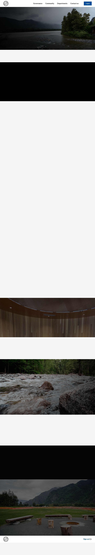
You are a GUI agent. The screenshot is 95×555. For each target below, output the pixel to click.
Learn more (21, 36)
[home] (5, 3)
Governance (37, 3)
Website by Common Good (33, 477)
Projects (50, 458)
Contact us (74, 3)
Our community (46, 401)
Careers (65, 461)
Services (8, 36)
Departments (62, 3)
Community (49, 3)
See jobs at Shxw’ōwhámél (73, 348)
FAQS (33, 455)
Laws (49, 455)
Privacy (80, 453)
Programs (65, 458)
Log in (88, 3)
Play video (47, 91)
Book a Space (36, 458)
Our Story (65, 455)
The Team (66, 453)
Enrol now (47, 323)
